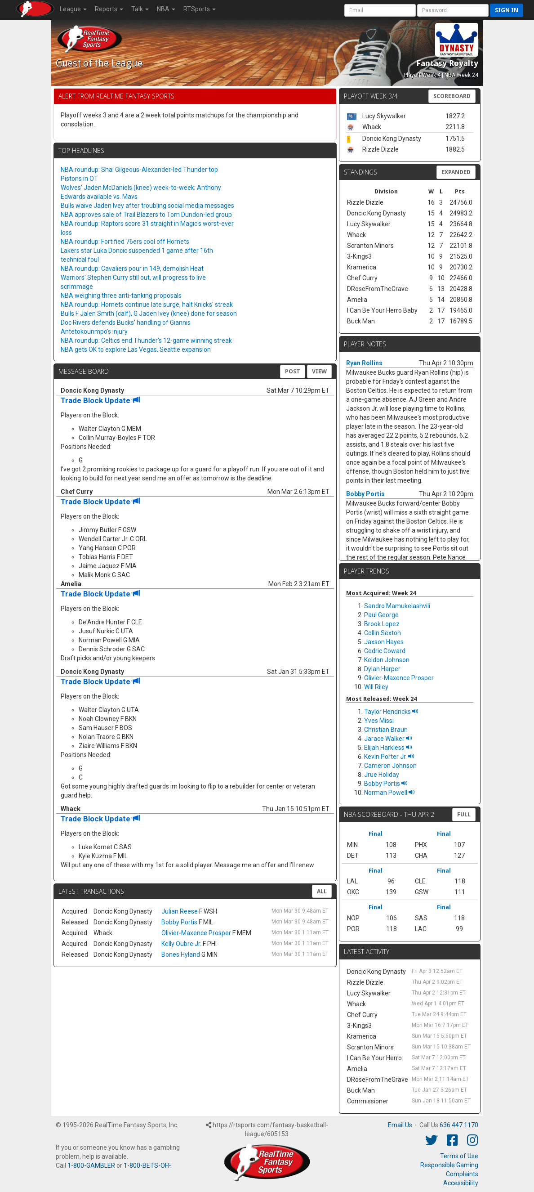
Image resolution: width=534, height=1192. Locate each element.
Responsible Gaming (449, 1165)
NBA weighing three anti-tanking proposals (121, 295)
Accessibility (460, 1183)
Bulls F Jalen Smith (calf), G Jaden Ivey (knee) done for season (149, 313)
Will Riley (376, 686)
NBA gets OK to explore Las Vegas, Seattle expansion (136, 349)
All (322, 891)
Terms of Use (459, 1156)
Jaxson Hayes (384, 641)
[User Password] (453, 10)
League (73, 9)
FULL (464, 814)
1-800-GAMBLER (91, 1165)
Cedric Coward (384, 650)
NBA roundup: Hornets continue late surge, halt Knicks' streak (147, 304)
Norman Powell (389, 792)
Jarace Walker (388, 738)
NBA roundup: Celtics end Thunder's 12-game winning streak (146, 340)
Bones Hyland (180, 954)
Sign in (506, 10)
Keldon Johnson (386, 659)
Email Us (400, 1125)
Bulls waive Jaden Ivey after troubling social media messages (147, 205)
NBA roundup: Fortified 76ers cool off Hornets (125, 241)
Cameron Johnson (390, 765)
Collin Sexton (382, 632)
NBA (166, 9)
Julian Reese (179, 911)
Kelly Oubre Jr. (181, 943)
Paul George (381, 614)
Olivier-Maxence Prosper (196, 933)
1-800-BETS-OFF (147, 1165)
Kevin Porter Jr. (389, 756)
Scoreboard (452, 96)
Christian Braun (386, 729)
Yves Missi (379, 720)
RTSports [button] (199, 9)
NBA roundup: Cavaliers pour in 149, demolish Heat (132, 268)
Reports (109, 9)
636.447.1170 (459, 1125)
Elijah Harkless (388, 747)
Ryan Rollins (364, 363)
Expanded (456, 172)
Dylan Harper (382, 668)
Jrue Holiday (381, 774)
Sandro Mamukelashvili (397, 605)
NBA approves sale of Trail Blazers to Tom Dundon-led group (146, 214)
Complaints (462, 1174)
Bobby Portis (179, 922)
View (319, 371)
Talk (140, 9)
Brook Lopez (382, 623)
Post (292, 371)
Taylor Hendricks (391, 711)
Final (376, 833)
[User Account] (380, 10)
